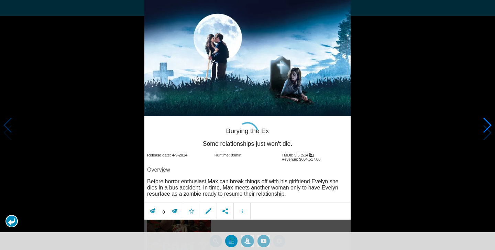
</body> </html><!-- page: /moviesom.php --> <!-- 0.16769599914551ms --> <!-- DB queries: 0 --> (247, 125)
